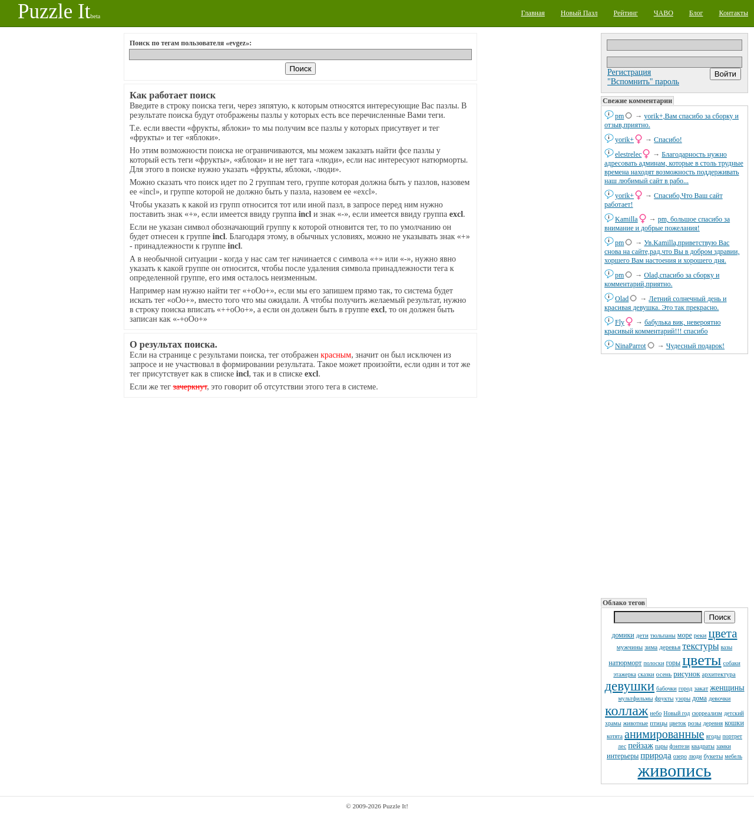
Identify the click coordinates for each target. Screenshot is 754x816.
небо (656, 713)
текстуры (700, 646)
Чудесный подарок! (695, 346)
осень (664, 674)
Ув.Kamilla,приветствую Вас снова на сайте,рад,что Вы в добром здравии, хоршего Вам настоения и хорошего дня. (671, 252)
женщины (727, 687)
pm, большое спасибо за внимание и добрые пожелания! (667, 223)
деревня (713, 723)
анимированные (664, 734)
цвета (722, 633)
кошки (734, 723)
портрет (732, 736)
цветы (701, 660)
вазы (726, 647)
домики (622, 635)
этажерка (624, 674)
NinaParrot (630, 346)
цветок (677, 723)
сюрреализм (707, 713)
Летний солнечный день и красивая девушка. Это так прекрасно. (665, 303)
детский (734, 713)
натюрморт (625, 663)
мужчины (630, 646)
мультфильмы (636, 698)
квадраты (703, 746)
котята (615, 736)
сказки (646, 674)
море (684, 635)
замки (723, 746)
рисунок (686, 673)
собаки (731, 663)
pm (619, 116)
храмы (613, 723)
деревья (669, 646)
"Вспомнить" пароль (643, 81)
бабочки (666, 688)
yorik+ (624, 140)
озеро (680, 756)
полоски (653, 663)
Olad (622, 299)
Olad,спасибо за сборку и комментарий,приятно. (661, 279)
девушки (629, 686)
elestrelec (628, 154)
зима (650, 646)
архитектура (719, 674)
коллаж (626, 710)
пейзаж (640, 745)
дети (642, 635)
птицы (658, 722)
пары (661, 746)
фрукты (663, 698)
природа (655, 755)
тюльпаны (663, 635)
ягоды (713, 736)
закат (701, 688)
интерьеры (623, 756)
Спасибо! (668, 140)
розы (695, 722)
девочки (720, 698)
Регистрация (629, 72)
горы (673, 663)
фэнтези (679, 746)
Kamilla (626, 219)
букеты (713, 755)
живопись (675, 770)
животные (636, 723)
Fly (619, 322)
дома (699, 698)
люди (695, 756)
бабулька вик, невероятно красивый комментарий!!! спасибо (662, 326)
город (686, 688)
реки (700, 635)
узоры (683, 698)
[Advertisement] (674, 475)
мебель (733, 756)
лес (622, 746)
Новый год (676, 713)
